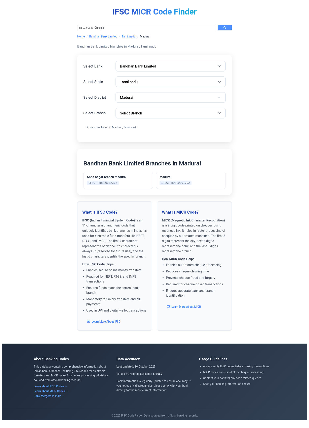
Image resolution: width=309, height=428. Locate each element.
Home (81, 36)
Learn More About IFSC (104, 327)
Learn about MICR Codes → (51, 397)
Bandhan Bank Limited (103, 36)
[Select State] (170, 83)
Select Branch (95, 116)
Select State (93, 83)
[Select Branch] (170, 116)
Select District (95, 100)
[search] (145, 28)
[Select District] (170, 100)
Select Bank (93, 67)
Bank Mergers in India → (49, 402)
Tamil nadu (129, 36)
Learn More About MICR (184, 312)
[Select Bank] (170, 67)
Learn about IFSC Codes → (51, 392)
